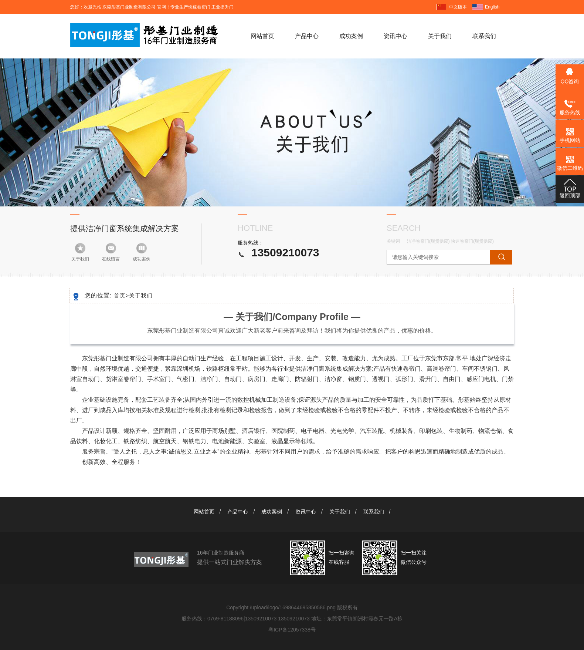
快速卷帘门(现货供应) (472, 241)
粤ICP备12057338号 (292, 630)
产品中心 (307, 36)
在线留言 (111, 259)
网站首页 (262, 36)
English (492, 7)
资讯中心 (395, 36)
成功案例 (351, 36)
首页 (121, 295)
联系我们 (484, 36)
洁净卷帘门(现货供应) (428, 241)
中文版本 (458, 7)
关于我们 (440, 36)
